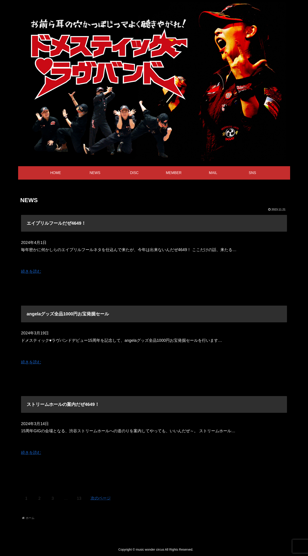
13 (79, 498)
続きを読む (31, 271)
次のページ (101, 498)
